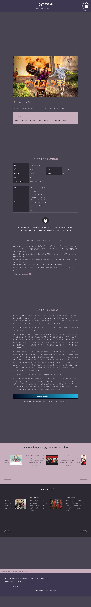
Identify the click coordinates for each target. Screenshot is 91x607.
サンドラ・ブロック (40, 120)
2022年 (19, 120)
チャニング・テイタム (57, 120)
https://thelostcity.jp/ (37, 185)
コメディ (27, 116)
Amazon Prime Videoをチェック (45, 400)
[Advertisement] (45, 28)
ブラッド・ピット (23, 124)
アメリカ (28, 120)
